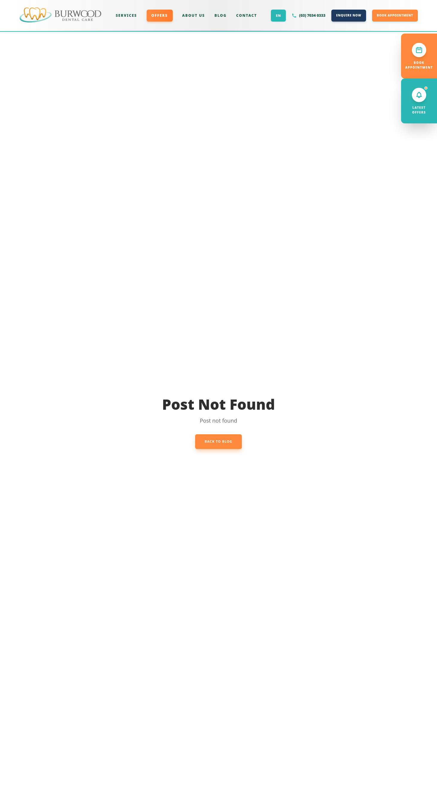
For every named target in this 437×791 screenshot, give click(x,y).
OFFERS (159, 15)
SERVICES (126, 15)
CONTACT (246, 15)
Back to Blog (219, 441)
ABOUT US (193, 15)
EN (278, 15)
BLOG (221, 15)
